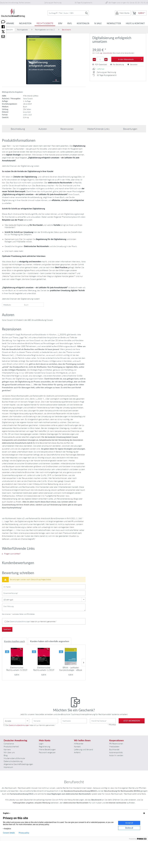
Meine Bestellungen (47, 749)
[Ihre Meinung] (43, 607)
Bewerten (132, 64)
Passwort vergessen (47, 752)
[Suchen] (86, 13)
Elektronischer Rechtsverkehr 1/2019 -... (43, 668)
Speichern (7, 629)
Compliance (9, 743)
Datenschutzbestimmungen (20, 621)
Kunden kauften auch (14, 641)
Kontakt (77, 746)
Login (41, 743)
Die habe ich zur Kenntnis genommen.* (32, 621)
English (7, 813)
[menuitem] (68, 13)
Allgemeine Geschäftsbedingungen (18, 764)
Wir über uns (9, 752)
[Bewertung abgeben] (43, 599)
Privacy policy (24, 833)
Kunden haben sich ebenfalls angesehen (49, 641)
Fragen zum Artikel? (11, 553)
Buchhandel (114, 749)
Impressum (8, 767)
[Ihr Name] (43, 586)
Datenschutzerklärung (13, 761)
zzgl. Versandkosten (106, 53)
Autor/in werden (116, 755)
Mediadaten (114, 746)
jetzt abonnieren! (131, 721)
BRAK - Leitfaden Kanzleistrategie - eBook (70, 668)
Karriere (7, 749)
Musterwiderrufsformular (14, 758)
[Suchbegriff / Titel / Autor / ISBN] (68, 13)
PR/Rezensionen (116, 743)
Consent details (9, 833)
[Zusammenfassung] (43, 593)
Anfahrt (77, 752)
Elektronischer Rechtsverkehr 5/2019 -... (16, 668)
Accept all (129, 823)
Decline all (129, 828)
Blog (5, 755)
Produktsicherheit (11, 746)
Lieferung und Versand (83, 749)
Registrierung (44, 746)
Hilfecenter (78, 743)
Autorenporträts (116, 752)
